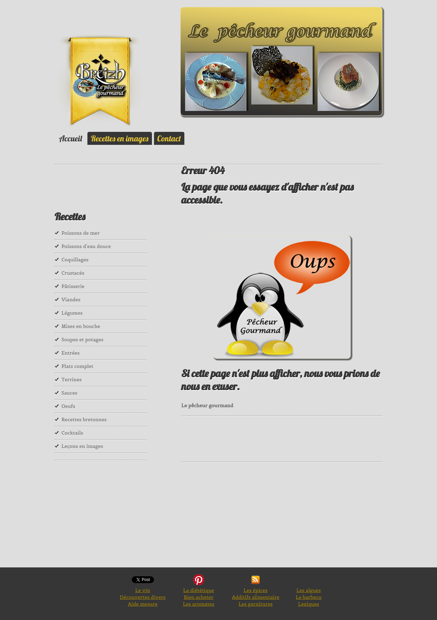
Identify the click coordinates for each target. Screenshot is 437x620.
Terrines (71, 379)
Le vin (142, 590)
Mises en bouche (80, 326)
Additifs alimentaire (255, 597)
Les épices (256, 590)
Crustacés (72, 273)
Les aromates (198, 604)
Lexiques (308, 604)
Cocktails (72, 433)
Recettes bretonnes (84, 419)
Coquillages (74, 260)
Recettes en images (119, 138)
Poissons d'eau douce (86, 246)
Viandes (71, 300)
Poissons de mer (80, 233)
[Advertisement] (305, 438)
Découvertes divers (143, 597)
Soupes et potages (82, 339)
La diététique (198, 590)
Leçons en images (82, 446)
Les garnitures (256, 604)
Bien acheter (198, 597)
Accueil (70, 138)
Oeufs (68, 406)
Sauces (69, 393)
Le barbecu (309, 597)
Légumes (72, 313)
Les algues (308, 590)
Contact (169, 138)
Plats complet (77, 366)
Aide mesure (143, 604)
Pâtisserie (72, 286)
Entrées (70, 353)
